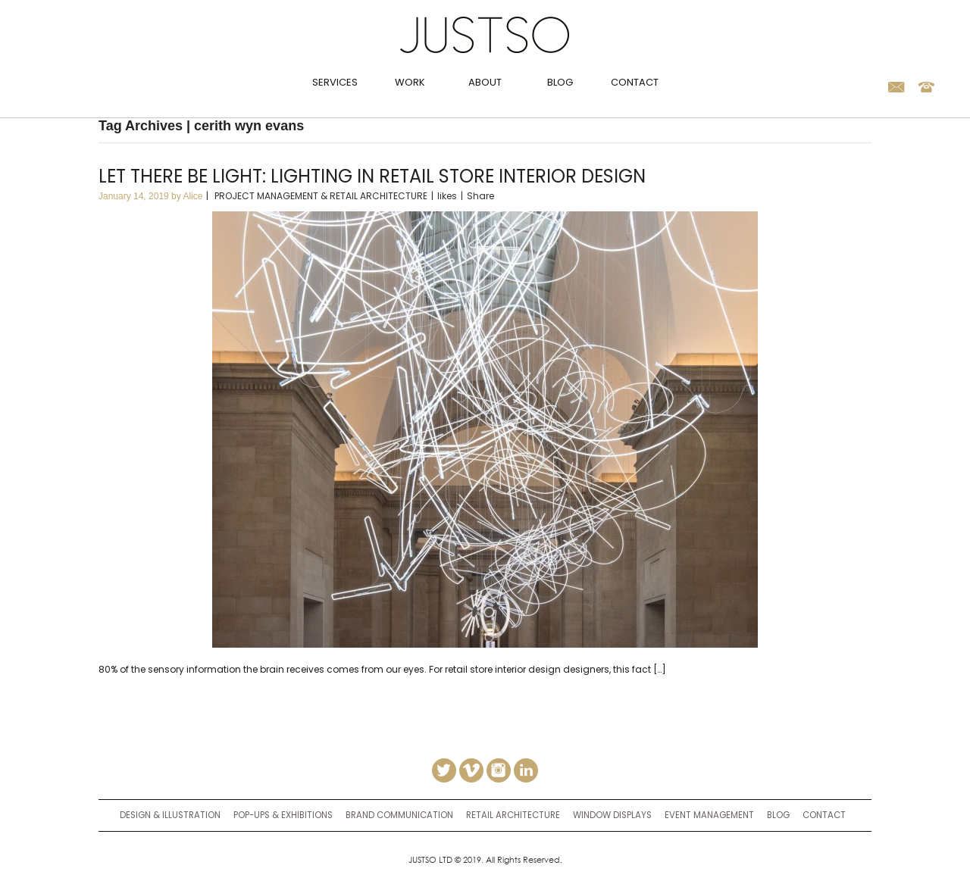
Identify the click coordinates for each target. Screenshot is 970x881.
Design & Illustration (170, 815)
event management (709, 815)
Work (410, 82)
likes (447, 195)
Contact (635, 82)
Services (335, 82)
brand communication (399, 815)
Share (480, 195)
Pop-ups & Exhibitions (283, 815)
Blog (560, 82)
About (485, 82)
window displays (612, 815)
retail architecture (513, 815)
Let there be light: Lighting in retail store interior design (372, 176)
